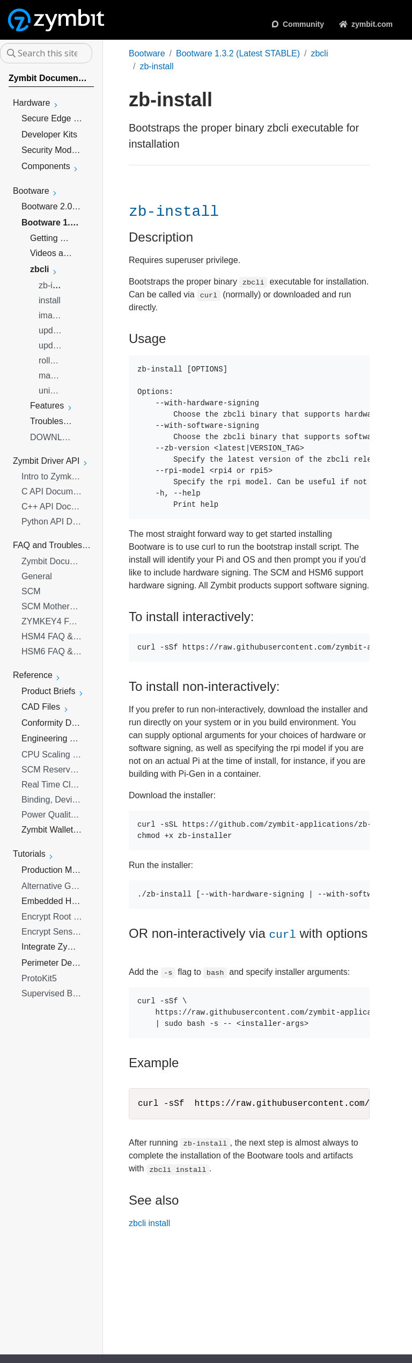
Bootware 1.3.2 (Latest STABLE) (238, 53)
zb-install (156, 66)
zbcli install (149, 1223)
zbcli (319, 53)
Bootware (147, 53)
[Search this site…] (46, 53)
